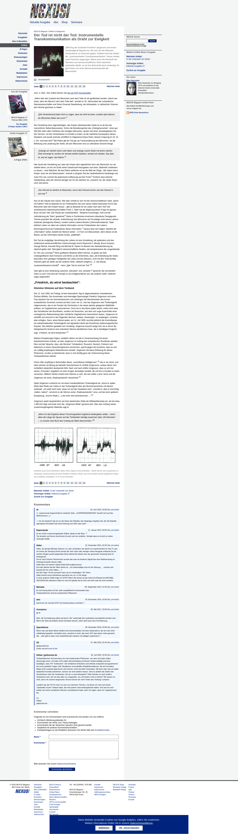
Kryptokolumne (55, 795)
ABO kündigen (100, 795)
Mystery (52, 799)
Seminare (76, 22)
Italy (130, 790)
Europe (131, 799)
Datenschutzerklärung (141, 823)
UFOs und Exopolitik (57, 802)
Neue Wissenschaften (58, 797)
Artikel (24, 45)
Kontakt (23, 69)
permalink (115, 510)
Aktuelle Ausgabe (40, 22)
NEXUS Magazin (41, 31)
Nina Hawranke (132, 80)
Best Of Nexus (55, 785)
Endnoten (22, 53)
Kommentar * (40, 743)
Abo (56, 22)
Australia (132, 785)
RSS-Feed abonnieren (139, 112)
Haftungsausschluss (102, 792)
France (131, 787)
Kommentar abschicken (62, 769)
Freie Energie (54, 804)
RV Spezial (53, 814)
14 (84, 86)
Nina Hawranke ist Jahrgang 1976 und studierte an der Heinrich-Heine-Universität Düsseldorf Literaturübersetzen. (149, 88)
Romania (132, 797)
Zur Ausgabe (21, 124)
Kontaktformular (102, 730)
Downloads (22, 61)
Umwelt (52, 812)
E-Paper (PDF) (20, 160)
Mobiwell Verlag (119, 790)
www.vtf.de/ (53, 648)
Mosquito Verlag (119, 787)
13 (80, 86)
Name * (37, 737)
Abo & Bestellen (19, 41)
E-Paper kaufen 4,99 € (17, 127)
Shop (64, 22)
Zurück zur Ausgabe (43, 497)
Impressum (22, 77)
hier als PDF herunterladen (79, 93)
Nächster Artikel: (54, 491)
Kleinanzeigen (20, 57)
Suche (152, 41)
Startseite (22, 33)
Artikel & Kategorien (57, 31)
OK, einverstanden (129, 828)
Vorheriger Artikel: (52, 494)
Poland (131, 792)
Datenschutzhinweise (66, 764)
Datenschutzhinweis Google (136, 46)
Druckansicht (44, 79)
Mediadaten (21, 73)
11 (72, 86)
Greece (131, 795)
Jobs (25, 65)
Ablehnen (104, 828)
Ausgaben (22, 37)
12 (76, 86)
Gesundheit (54, 787)
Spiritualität (53, 807)
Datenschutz (21, 81)
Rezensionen (54, 790)
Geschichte (53, 809)
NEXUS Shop (118, 785)
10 (68, 86)
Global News (54, 792)
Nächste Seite (113, 86)
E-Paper (23, 49)
